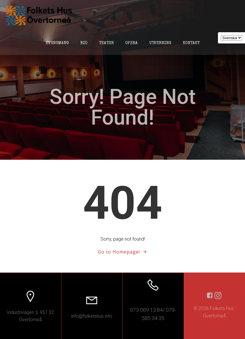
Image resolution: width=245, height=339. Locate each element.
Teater (106, 43)
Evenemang (57, 43)
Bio (84, 43)
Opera (131, 43)
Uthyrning (160, 43)
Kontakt (191, 43)
